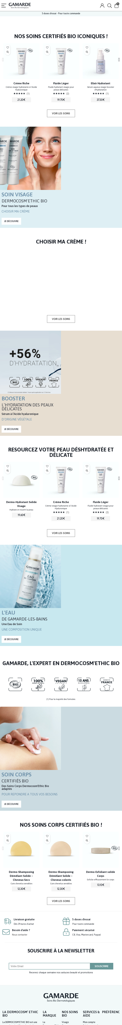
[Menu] (4, 6)
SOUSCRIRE (101, 863)
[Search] (109, 6)
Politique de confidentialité (108, 1019)
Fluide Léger (61, 83)
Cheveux (66, 926)
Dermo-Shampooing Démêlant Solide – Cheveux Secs (21, 769)
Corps (65, 922)
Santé (65, 940)
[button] (61, 113)
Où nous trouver (51, 943)
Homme (65, 936)
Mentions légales (82, 1019)
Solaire (65, 929)
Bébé (64, 933)
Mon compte (89, 919)
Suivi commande (91, 922)
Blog (45, 947)
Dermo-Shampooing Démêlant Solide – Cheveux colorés (61, 769)
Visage (65, 919)
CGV (93, 1019)
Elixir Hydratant (100, 83)
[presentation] (5, 59)
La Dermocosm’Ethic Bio (51, 922)
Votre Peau (67, 943)
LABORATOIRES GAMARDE (47, 1017)
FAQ (85, 936)
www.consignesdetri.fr (14, 1002)
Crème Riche (21, 83)
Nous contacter (19, 831)
